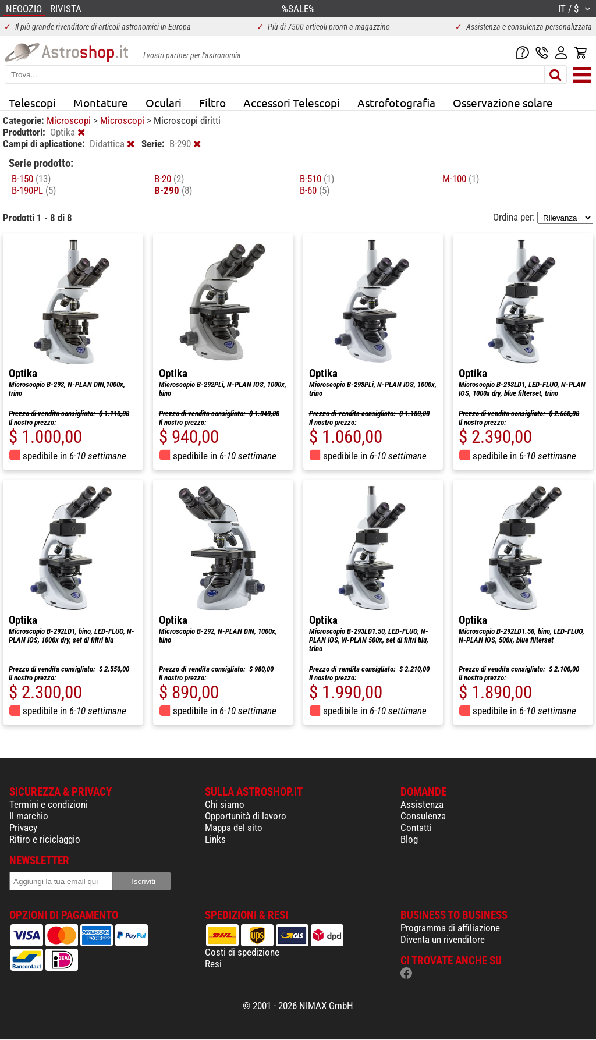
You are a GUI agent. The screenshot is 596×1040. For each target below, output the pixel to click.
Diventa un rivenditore (442, 939)
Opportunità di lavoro (245, 816)
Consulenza (423, 816)
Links (215, 839)
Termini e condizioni (48, 804)
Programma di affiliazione (450, 927)
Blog (409, 839)
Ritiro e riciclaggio (44, 839)
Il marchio (28, 816)
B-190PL (34, 190)
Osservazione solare (503, 102)
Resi (213, 964)
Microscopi (70, 120)
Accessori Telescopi (291, 102)
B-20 (169, 178)
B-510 (317, 178)
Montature (100, 102)
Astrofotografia (396, 102)
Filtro (212, 102)
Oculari (164, 102)
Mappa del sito (233, 827)
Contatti (416, 827)
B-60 (314, 190)
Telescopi (32, 102)
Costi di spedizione (242, 952)
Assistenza (422, 804)
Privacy (23, 827)
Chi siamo (224, 804)
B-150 (31, 178)
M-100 (460, 178)
